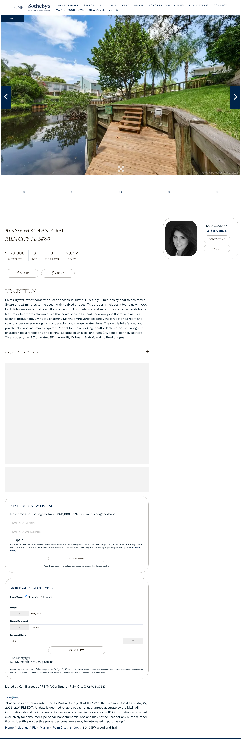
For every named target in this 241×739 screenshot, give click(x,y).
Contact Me (217, 239)
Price (13, 607)
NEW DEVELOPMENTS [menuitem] (104, 10)
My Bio (217, 248)
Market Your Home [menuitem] (71, 10)
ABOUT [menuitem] (139, 5)
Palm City (60, 727)
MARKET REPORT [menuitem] (68, 5)
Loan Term (16, 597)
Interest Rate (18, 635)
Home (9, 727)
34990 (75, 727)
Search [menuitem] (89, 5)
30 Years (31, 597)
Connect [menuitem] (221, 5)
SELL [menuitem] (114, 5)
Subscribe (77, 558)
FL (34, 727)
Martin (44, 727)
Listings (23, 727)
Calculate (77, 650)
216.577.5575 (217, 230)
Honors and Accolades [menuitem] (167, 5)
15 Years (46, 597)
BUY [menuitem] (103, 5)
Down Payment (19, 621)
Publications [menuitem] (200, 5)
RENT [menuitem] (126, 5)
